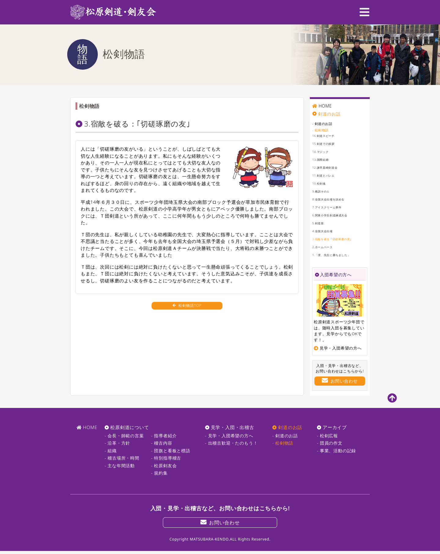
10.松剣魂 (321, 183)
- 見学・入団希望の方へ (229, 435)
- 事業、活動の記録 (336, 450)
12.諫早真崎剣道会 (329, 167)
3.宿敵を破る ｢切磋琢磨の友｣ (338, 238)
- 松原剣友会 (164, 465)
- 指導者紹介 (164, 435)
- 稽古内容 (161, 443)
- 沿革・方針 (117, 443)
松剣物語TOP (187, 309)
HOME (325, 106)
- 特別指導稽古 (166, 458)
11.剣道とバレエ (327, 175)
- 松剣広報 (327, 435)
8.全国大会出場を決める (333, 199)
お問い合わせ (340, 380)
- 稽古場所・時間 (122, 458)
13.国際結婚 (323, 159)
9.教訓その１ (323, 191)
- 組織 (110, 450)
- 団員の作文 (330, 443)
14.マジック (323, 151)
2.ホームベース (325, 246)
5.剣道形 (320, 223)
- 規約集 (159, 473)
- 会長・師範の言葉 (124, 435)
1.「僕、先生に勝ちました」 (337, 254)
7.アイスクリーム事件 (331, 207)
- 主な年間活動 (120, 465)
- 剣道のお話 (325, 123)
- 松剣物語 (322, 130)
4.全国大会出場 (325, 230)
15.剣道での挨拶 (327, 143)
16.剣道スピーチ (327, 135)
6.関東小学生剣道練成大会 (335, 215)
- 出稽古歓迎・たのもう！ (231, 443)
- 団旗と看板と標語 (170, 450)
